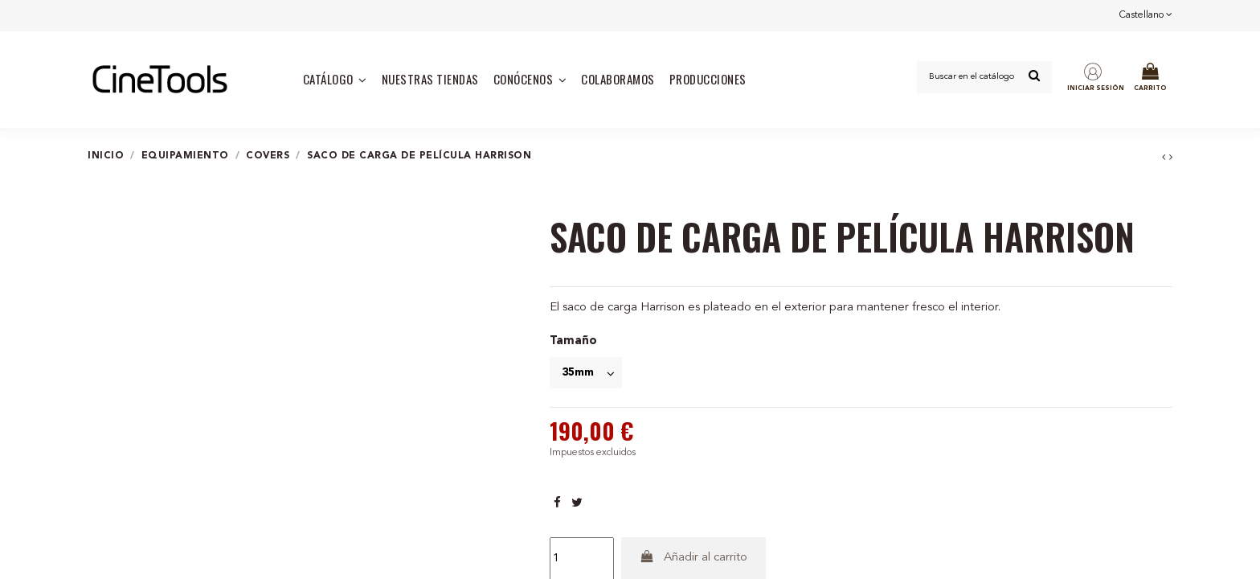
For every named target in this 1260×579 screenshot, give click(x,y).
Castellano (1145, 15)
